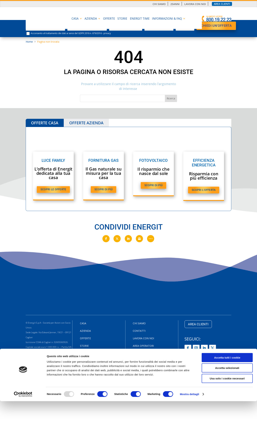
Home (29, 41)
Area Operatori (143, 346)
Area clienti (222, 4)
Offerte (109, 19)
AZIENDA (91, 19)
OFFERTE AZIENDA (86, 122)
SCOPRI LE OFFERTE (53, 189)
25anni (175, 4)
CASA (75, 19)
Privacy (138, 353)
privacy (107, 33)
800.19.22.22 (47, 366)
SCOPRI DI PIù (103, 189)
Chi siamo (159, 4)
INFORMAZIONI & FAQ (167, 19)
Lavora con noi (195, 4)
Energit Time (140, 19)
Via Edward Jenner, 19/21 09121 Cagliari (46, 361)
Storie (122, 19)
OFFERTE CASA (44, 122)
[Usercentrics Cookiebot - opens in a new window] (23, 415)
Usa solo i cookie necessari (227, 399)
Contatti (139, 331)
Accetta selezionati (227, 388)
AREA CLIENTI (198, 324)
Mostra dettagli (189, 414)
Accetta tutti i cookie (227, 378)
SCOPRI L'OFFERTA (203, 189)
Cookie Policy (142, 361)
